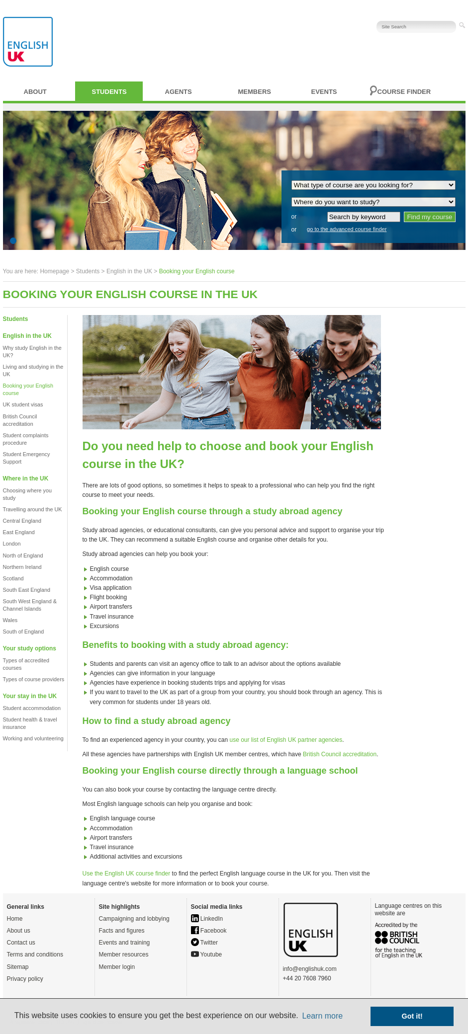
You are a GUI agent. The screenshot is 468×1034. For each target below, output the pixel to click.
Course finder (404, 91)
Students (109, 91)
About (35, 91)
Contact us (21, 942)
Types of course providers (34, 679)
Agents (178, 91)
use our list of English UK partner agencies (285, 739)
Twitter (204, 942)
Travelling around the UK (32, 509)
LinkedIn (207, 918)
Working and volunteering (33, 738)
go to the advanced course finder (346, 229)
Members (254, 91)
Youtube (206, 954)
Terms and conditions (35, 954)
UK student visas (23, 404)
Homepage (54, 271)
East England (19, 532)
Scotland (13, 578)
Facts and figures (122, 930)
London (12, 544)
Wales (10, 620)
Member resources (124, 954)
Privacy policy (25, 978)
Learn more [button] (322, 1016)
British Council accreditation (339, 754)
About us (18, 930)
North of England (23, 555)
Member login (117, 966)
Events (324, 91)
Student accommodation (32, 708)
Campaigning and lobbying (134, 918)
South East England (26, 590)
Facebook (209, 930)
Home (15, 918)
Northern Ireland (22, 567)
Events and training (124, 942)
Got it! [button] (412, 1016)
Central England (22, 521)
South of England (23, 632)
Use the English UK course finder (127, 873)
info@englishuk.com (310, 968)
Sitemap (18, 966)
